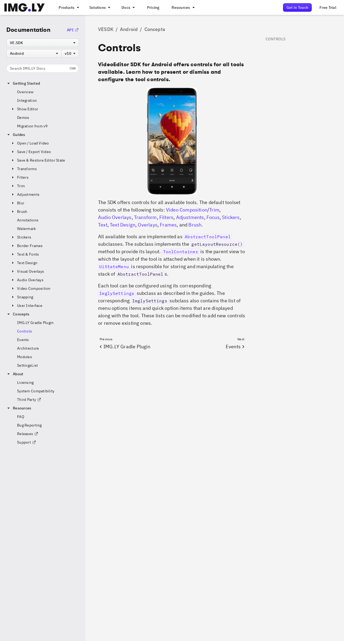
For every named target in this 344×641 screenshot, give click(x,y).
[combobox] (42, 42)
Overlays (147, 225)
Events (23, 339)
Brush (194, 225)
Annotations (27, 220)
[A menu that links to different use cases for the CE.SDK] (99, 7)
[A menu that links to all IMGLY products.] (68, 7)
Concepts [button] (17, 314)
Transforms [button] (24, 168)
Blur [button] (17, 203)
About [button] (14, 374)
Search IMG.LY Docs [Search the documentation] (43, 68)
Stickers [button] (21, 237)
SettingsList (27, 365)
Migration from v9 (32, 126)
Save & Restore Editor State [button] (38, 160)
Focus (213, 217)
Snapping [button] (22, 297)
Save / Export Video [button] (31, 151)
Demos (23, 117)
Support (26, 442)
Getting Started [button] (23, 83)
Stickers (231, 217)
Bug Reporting (29, 425)
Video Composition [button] (31, 288)
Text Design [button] (24, 262)
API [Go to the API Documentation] (73, 30)
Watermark (26, 228)
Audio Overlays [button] (27, 279)
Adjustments (190, 217)
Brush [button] (19, 211)
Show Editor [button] (24, 109)
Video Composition (186, 210)
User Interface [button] (26, 305)
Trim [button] (18, 185)
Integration (27, 100)
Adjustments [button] (25, 194)
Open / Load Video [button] (30, 143)
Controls (24, 331)
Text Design (122, 225)
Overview (25, 91)
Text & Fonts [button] (25, 254)
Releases (27, 433)
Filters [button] (20, 177)
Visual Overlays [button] (27, 271)
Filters (166, 217)
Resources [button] (18, 408)
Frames (168, 225)
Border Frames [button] (27, 245)
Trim (214, 210)
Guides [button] (15, 134)
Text (102, 225)
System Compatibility (36, 391)
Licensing (25, 382)
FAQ (20, 416)
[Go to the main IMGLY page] (24, 7)
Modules (24, 356)
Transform (145, 217)
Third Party (29, 399)
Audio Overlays (115, 217)
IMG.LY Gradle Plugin (35, 322)
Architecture (28, 348)
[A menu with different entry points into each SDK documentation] (127, 7)
